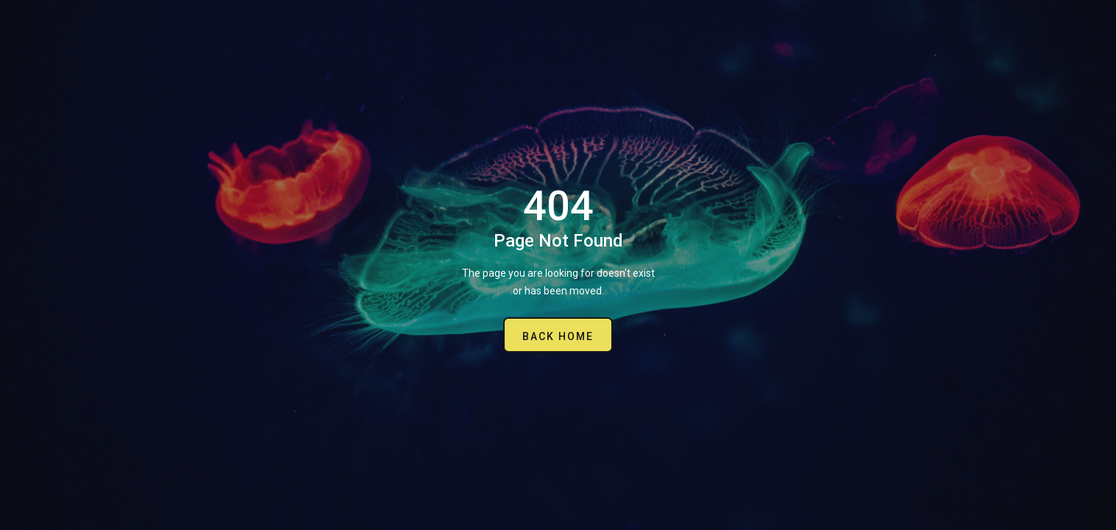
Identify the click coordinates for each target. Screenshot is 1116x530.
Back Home (558, 336)
